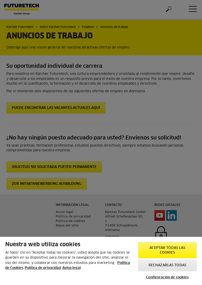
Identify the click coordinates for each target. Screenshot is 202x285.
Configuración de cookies (167, 277)
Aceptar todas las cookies (167, 250)
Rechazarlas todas (167, 265)
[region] (101, 261)
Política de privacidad (43, 268)
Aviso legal (71, 268)
